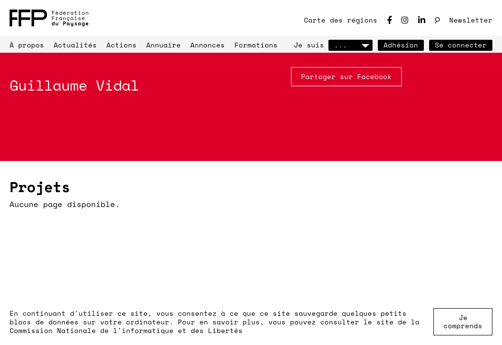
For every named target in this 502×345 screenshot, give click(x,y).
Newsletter (470, 20)
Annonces (207, 45)
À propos (27, 45)
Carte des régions (340, 20)
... (350, 45)
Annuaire (163, 45)
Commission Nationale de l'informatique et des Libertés (126, 330)
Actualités (75, 45)
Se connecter (461, 45)
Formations (256, 45)
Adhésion (401, 45)
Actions (121, 45)
